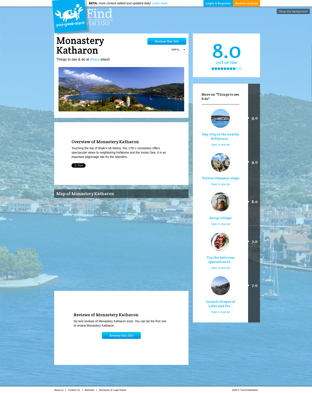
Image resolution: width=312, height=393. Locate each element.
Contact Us (75, 390)
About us (60, 390)
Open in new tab (220, 144)
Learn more (160, 3)
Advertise (90, 390)
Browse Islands (246, 3)
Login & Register (218, 3)
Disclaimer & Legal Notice (114, 390)
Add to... (178, 49)
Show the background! (293, 11)
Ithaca (95, 59)
